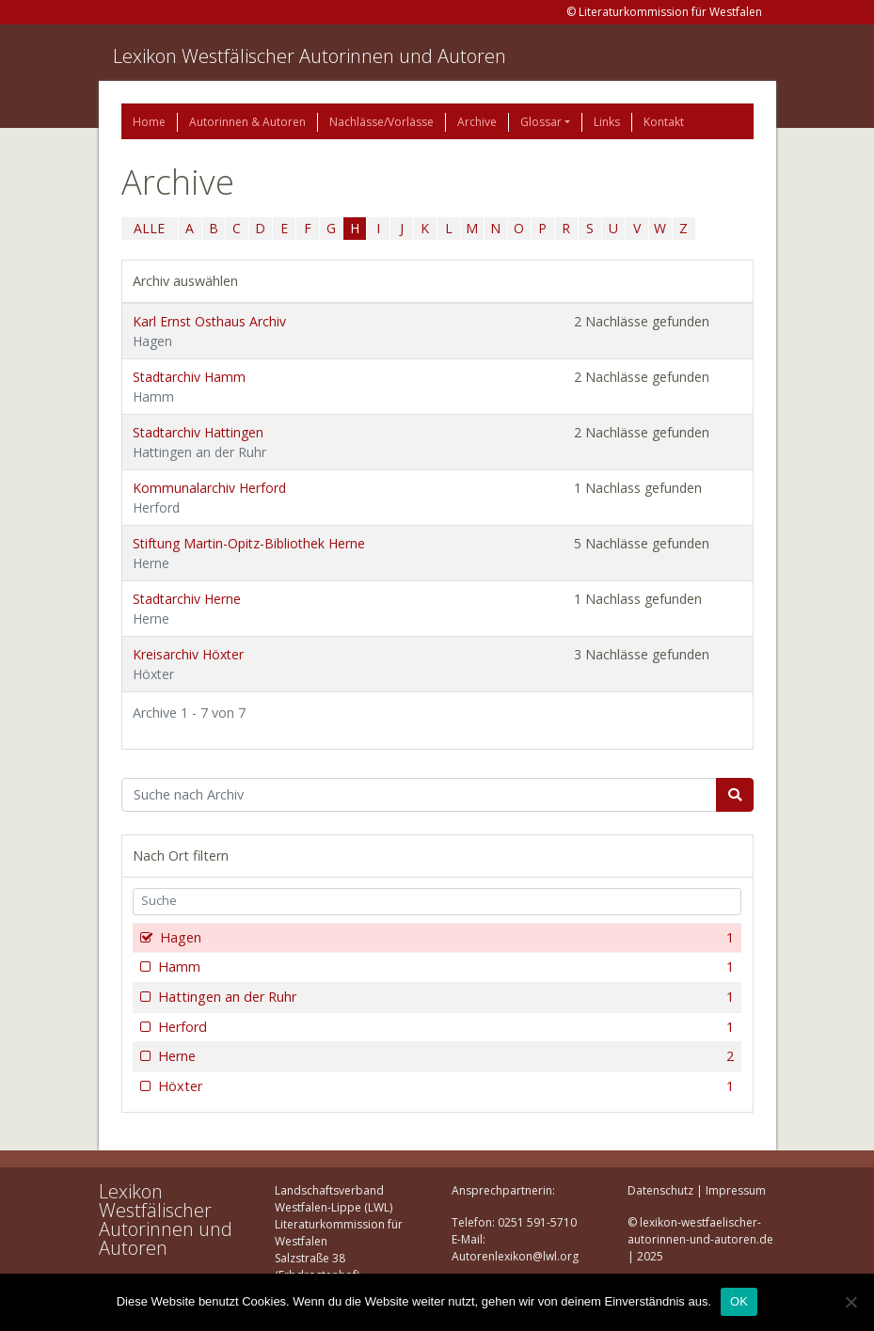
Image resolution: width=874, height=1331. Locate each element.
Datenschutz (660, 1190)
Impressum (736, 1190)
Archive (477, 122)
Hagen (445, 937)
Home (149, 122)
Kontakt (664, 122)
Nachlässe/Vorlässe (381, 122)
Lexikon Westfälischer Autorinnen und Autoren (309, 56)
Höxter (444, 1086)
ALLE (149, 228)
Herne (444, 1056)
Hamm (444, 967)
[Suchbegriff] (419, 795)
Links (607, 122)
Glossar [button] (541, 122)
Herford (444, 1027)
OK (739, 1301)
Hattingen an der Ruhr (444, 997)
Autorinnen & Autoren (247, 122)
